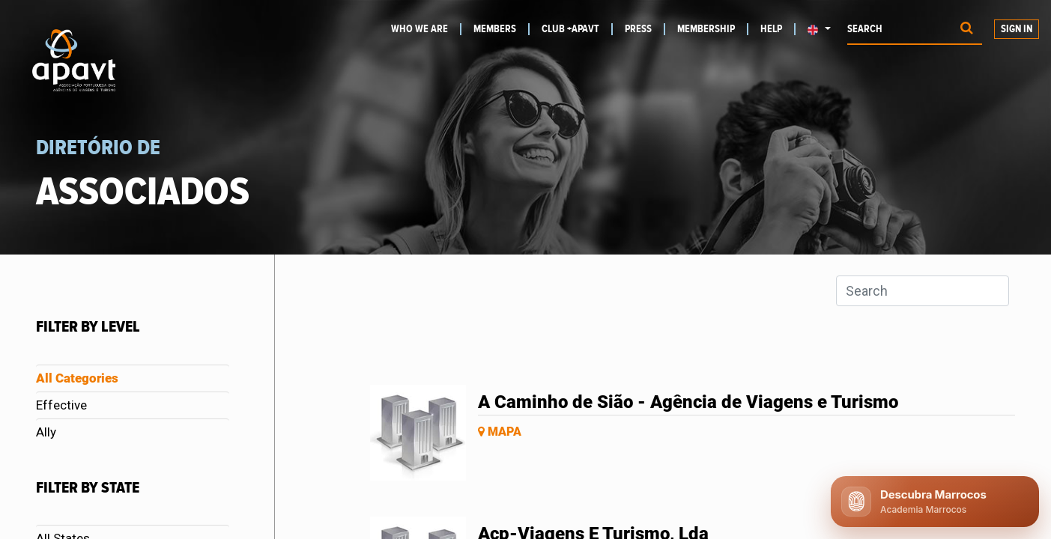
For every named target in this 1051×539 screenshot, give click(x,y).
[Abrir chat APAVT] (935, 501)
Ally (46, 431)
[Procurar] (966, 29)
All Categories (77, 378)
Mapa (499, 431)
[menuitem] (425, 29)
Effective (61, 405)
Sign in (1016, 29)
